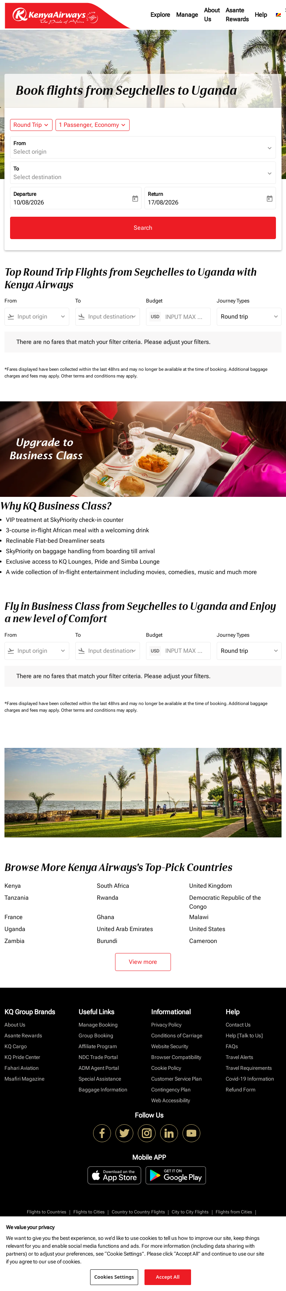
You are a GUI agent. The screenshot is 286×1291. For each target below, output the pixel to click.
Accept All (168, 1276)
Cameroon (203, 940)
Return (155, 194)
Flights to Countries (46, 1212)
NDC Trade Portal (98, 1057)
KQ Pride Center (22, 1057)
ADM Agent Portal (99, 1068)
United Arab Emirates (125, 929)
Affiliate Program (98, 1046)
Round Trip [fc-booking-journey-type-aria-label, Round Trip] (27, 124)
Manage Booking (98, 1025)
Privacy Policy (166, 1025)
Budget (154, 301)
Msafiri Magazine (24, 1079)
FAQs (232, 1046)
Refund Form (240, 1090)
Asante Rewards (237, 15)
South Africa (113, 885)
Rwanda (107, 897)
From (19, 143)
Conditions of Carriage (176, 1035)
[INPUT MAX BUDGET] (184, 316)
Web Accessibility (170, 1100)
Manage (187, 14)
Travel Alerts (239, 1057)
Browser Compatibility (176, 1057)
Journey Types (233, 301)
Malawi (199, 917)
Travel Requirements (249, 1068)
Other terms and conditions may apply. (99, 376)
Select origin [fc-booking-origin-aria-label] (30, 151)
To (16, 169)
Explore (160, 14)
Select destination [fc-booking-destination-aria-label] (37, 177)
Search (143, 227)
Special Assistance (100, 1079)
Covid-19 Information (250, 1079)
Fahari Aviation (21, 1068)
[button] (92, 125)
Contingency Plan (171, 1090)
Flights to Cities (89, 1212)
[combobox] (40, 316)
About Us (212, 15)
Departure (24, 194)
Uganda (14, 929)
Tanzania (16, 897)
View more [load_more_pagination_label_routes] (143, 961)
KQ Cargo (15, 1046)
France (13, 917)
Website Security (169, 1046)
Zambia (14, 940)
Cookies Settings (114, 1276)
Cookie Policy (166, 1068)
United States (207, 929)
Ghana (105, 917)
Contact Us (238, 1025)
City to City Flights (190, 1212)
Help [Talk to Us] (244, 1035)
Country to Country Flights (138, 1212)
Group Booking (96, 1035)
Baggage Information (103, 1090)
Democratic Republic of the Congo (225, 902)
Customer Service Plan (176, 1079)
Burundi (107, 940)
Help (261, 14)
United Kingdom (210, 885)
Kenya (12, 885)
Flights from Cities (234, 1212)
